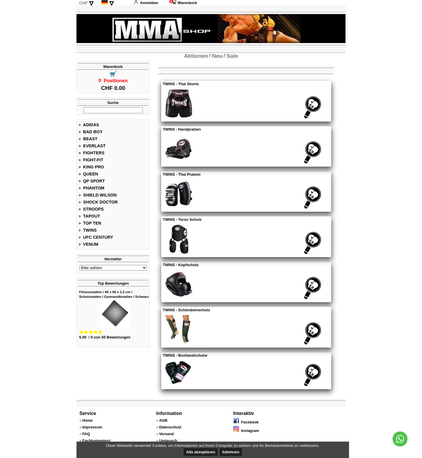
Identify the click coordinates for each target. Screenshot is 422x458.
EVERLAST (92, 145)
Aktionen (196, 56)
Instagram (246, 430)
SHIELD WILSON (98, 195)
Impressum (92, 427)
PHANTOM (91, 188)
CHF (83, 3)
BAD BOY (91, 131)
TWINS (88, 230)
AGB (163, 420)
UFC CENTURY (96, 237)
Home (87, 420)
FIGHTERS (91, 153)
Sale (232, 56)
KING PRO (91, 167)
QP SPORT (92, 181)
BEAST (88, 138)
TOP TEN (90, 223)
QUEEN (88, 174)
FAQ (86, 434)
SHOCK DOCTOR (98, 202)
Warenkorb (183, 3)
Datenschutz (170, 427)
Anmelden (145, 3)
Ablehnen (230, 452)
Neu (217, 56)
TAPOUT (89, 216)
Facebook (246, 422)
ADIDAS (89, 124)
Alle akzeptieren (200, 452)
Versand (166, 434)
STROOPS (91, 209)
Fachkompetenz (96, 440)
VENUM (88, 244)
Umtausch (168, 440)
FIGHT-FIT (91, 160)
